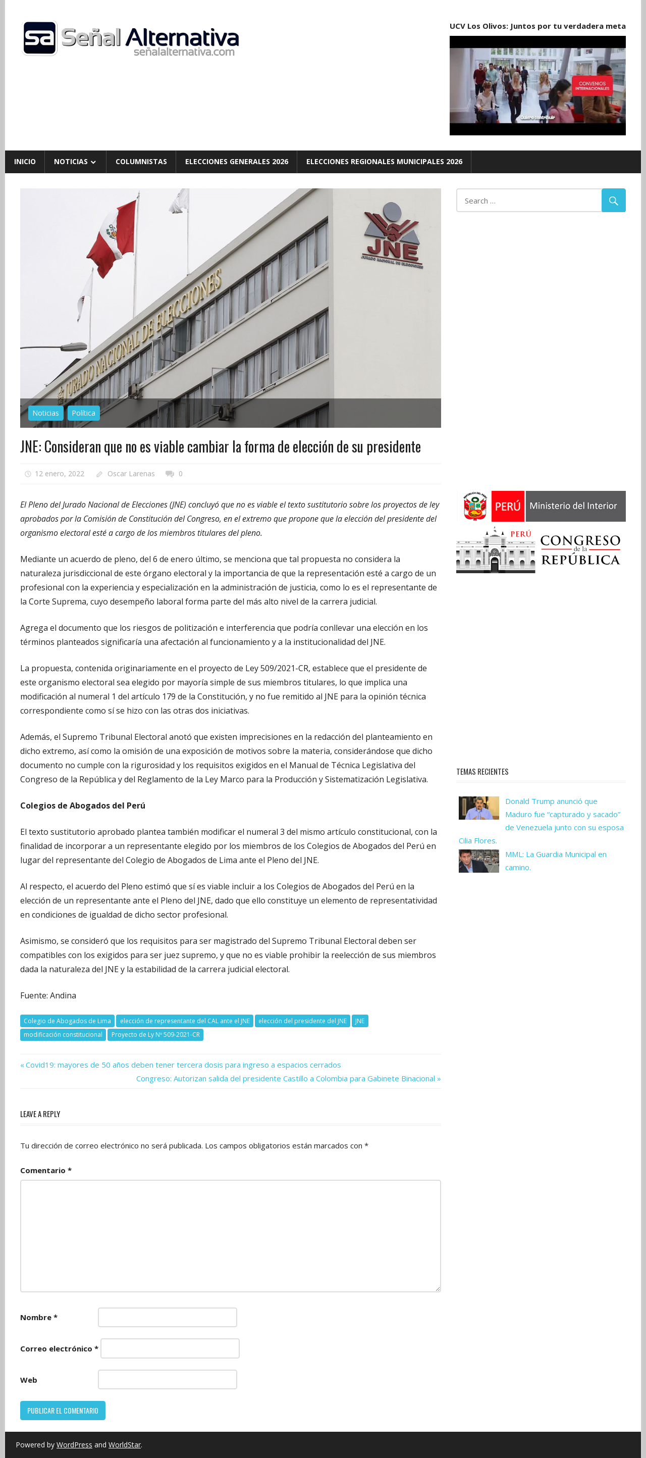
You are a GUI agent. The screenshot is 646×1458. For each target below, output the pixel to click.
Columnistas (141, 161)
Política (83, 413)
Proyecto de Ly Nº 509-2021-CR (156, 1034)
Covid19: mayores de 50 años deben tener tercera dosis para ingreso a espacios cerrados (183, 1065)
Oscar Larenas (131, 473)
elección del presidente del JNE (302, 1021)
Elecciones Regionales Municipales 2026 (384, 161)
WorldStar (125, 1444)
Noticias (71, 161)
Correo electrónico (59, 1348)
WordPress (74, 1444)
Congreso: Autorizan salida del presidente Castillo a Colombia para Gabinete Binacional (285, 1078)
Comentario (46, 1170)
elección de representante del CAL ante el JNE (185, 1021)
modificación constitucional (63, 1034)
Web (28, 1380)
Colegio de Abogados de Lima (67, 1021)
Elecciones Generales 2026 (236, 161)
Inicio (25, 161)
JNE (359, 1021)
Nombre (39, 1317)
